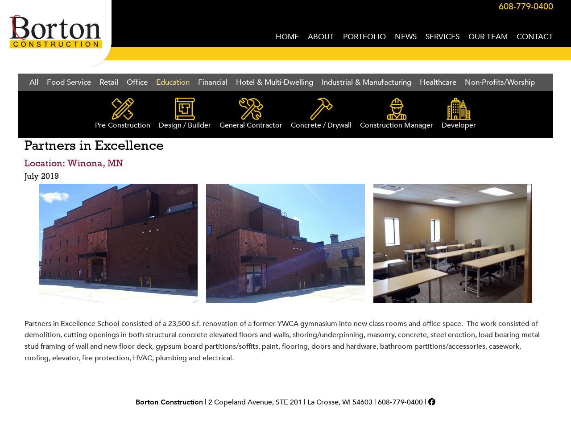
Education (173, 82)
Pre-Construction (122, 114)
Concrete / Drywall (321, 114)
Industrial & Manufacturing (366, 82)
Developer (459, 114)
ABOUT (321, 37)
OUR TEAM (488, 37)
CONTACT (535, 37)
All (33, 82)
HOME (287, 37)
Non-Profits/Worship (500, 82)
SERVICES (442, 37)
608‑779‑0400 (400, 402)
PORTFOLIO (364, 37)
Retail (108, 82)
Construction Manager (396, 114)
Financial (213, 82)
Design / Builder (185, 114)
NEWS (406, 37)
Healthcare (438, 82)
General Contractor (250, 114)
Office (137, 82)
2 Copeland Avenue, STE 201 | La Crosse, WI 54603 (290, 402)
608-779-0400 (526, 6)
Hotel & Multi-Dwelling (274, 82)
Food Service (69, 82)
